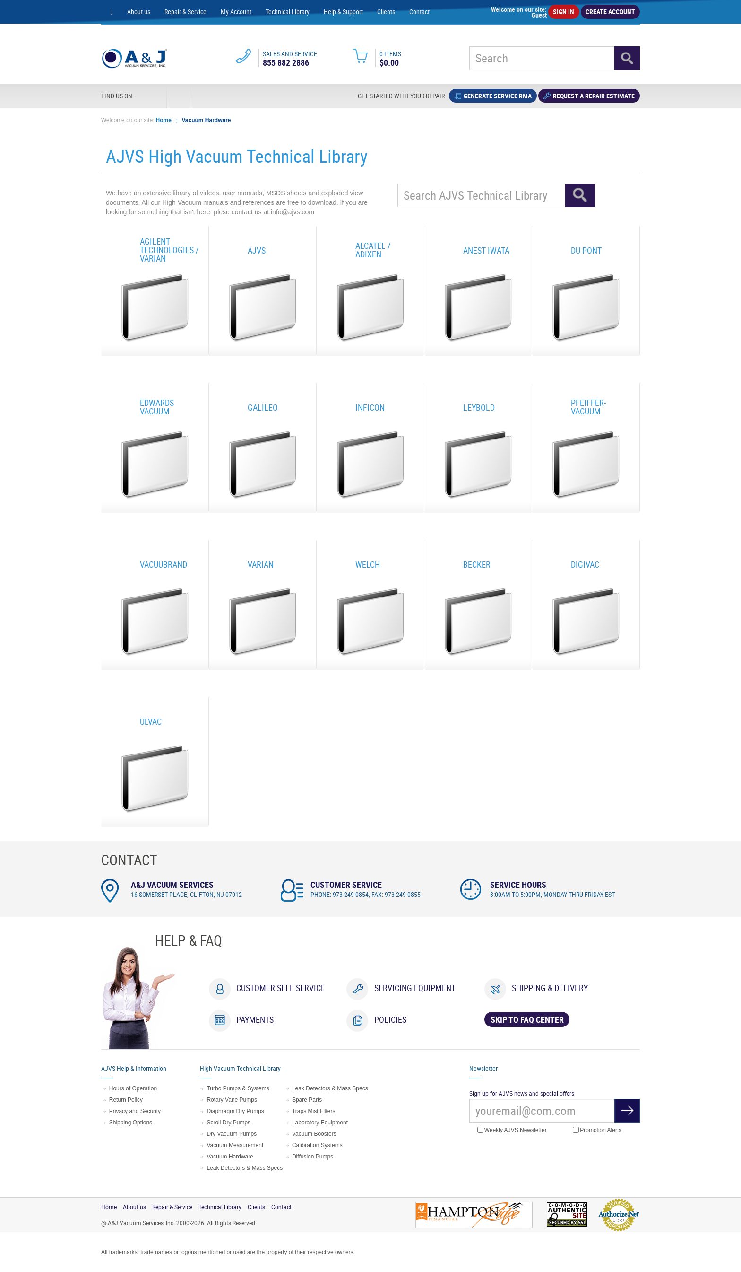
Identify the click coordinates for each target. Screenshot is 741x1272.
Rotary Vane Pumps (232, 1100)
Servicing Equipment (415, 987)
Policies (390, 1019)
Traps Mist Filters (314, 1111)
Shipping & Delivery (550, 987)
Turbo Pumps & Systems (238, 1088)
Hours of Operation (133, 1088)
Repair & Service (185, 11)
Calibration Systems (317, 1145)
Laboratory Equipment (320, 1122)
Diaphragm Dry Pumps (235, 1111)
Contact (419, 11)
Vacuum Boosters (314, 1134)
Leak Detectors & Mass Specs (245, 1168)
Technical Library (288, 11)
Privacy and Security (135, 1111)
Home (164, 120)
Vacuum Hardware (206, 120)
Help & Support (343, 11)
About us (138, 11)
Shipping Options (130, 1122)
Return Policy (126, 1100)
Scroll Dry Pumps (228, 1122)
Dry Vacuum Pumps (232, 1134)
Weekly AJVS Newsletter (512, 1130)
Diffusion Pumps (312, 1156)
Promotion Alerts (597, 1130)
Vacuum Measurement (235, 1145)
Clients (386, 11)
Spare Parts (307, 1100)
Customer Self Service (280, 987)
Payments (255, 1019)
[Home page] (111, 12)
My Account (236, 11)
